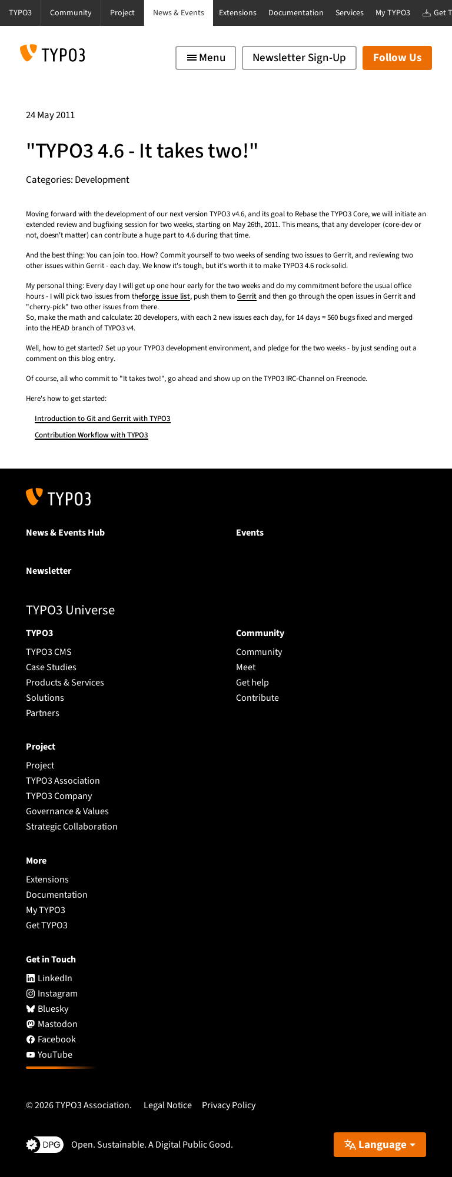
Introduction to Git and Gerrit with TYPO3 (103, 418)
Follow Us (397, 58)
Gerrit (247, 296)
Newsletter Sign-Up (299, 58)
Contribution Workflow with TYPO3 (91, 435)
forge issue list (166, 296)
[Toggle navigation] (205, 58)
